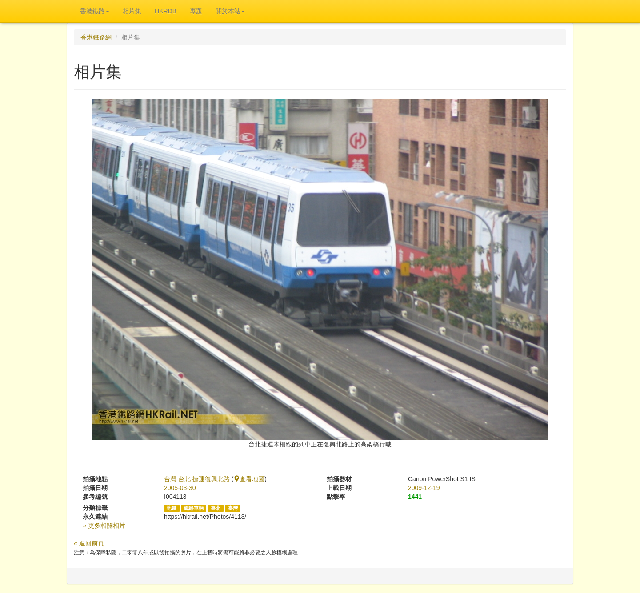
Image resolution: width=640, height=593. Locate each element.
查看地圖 (248, 478)
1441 (415, 496)
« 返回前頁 (89, 543)
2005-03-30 (180, 487)
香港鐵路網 (96, 37)
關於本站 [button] (230, 11)
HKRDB (165, 11)
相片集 (132, 11)
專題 (196, 11)
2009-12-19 (424, 487)
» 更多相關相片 (104, 525)
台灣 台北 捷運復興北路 (197, 478)
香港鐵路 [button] (94, 11)
